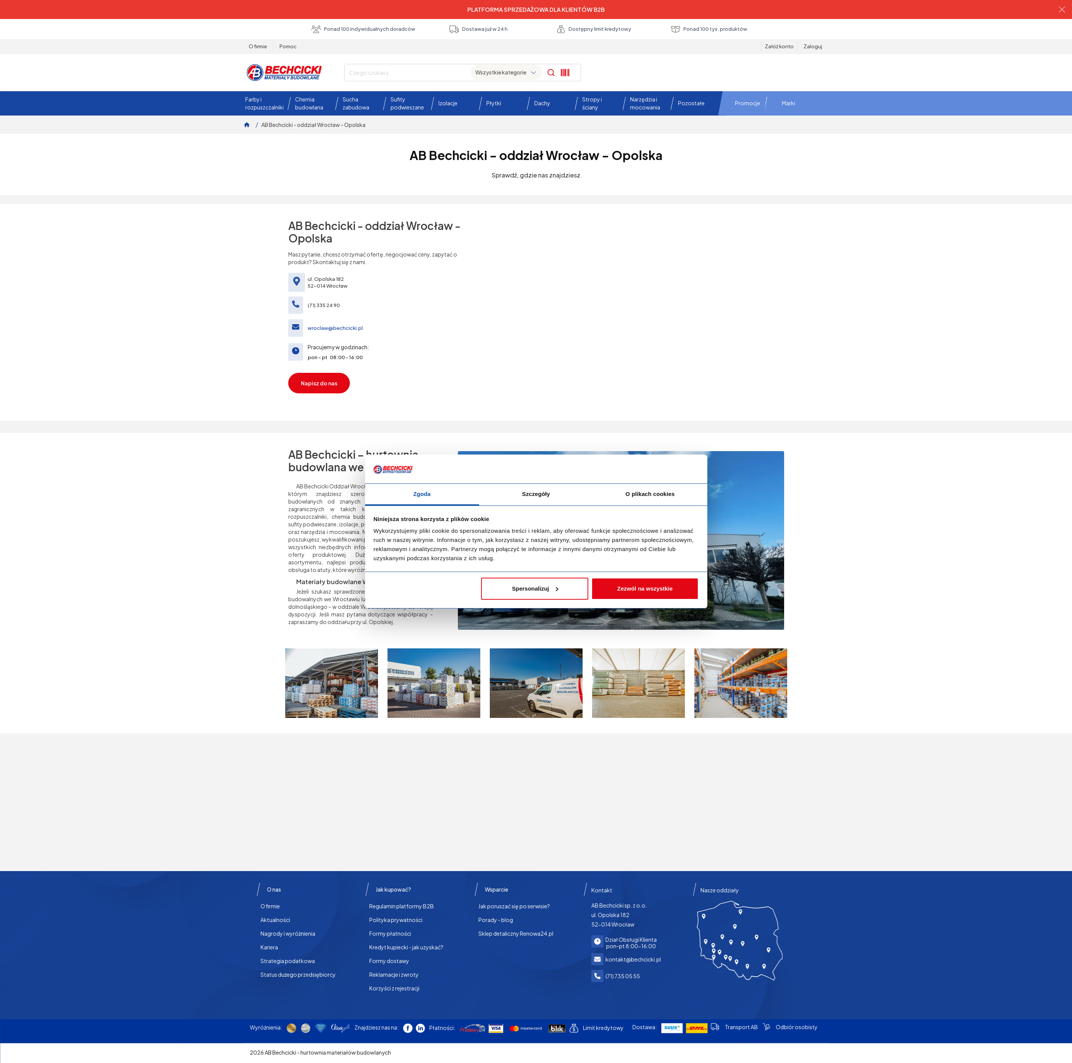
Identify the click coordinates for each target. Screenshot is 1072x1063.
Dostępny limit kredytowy (593, 29)
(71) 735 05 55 (622, 976)
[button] (262, 103)
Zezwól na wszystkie (645, 588)
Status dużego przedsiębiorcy (298, 974)
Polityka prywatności (395, 919)
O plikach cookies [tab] (650, 494)
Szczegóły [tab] (536, 494)
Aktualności (275, 919)
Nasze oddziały (719, 890)
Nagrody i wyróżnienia (287, 933)
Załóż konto (779, 46)
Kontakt (601, 890)
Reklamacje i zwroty (394, 974)
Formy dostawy (389, 960)
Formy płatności (390, 933)
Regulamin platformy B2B (401, 906)
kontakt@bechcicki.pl (633, 959)
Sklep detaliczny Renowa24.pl (515, 933)
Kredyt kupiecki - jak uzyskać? (406, 947)
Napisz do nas (319, 383)
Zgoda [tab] (422, 494)
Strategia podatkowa (287, 960)
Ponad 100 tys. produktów (709, 29)
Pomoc (288, 46)
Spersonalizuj (535, 588)
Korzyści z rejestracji (394, 988)
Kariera (269, 947)
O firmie (258, 46)
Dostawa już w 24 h (478, 29)
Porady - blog (495, 919)
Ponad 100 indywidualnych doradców (363, 29)
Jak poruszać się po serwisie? (514, 906)
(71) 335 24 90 (324, 305)
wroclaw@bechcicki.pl (335, 328)
